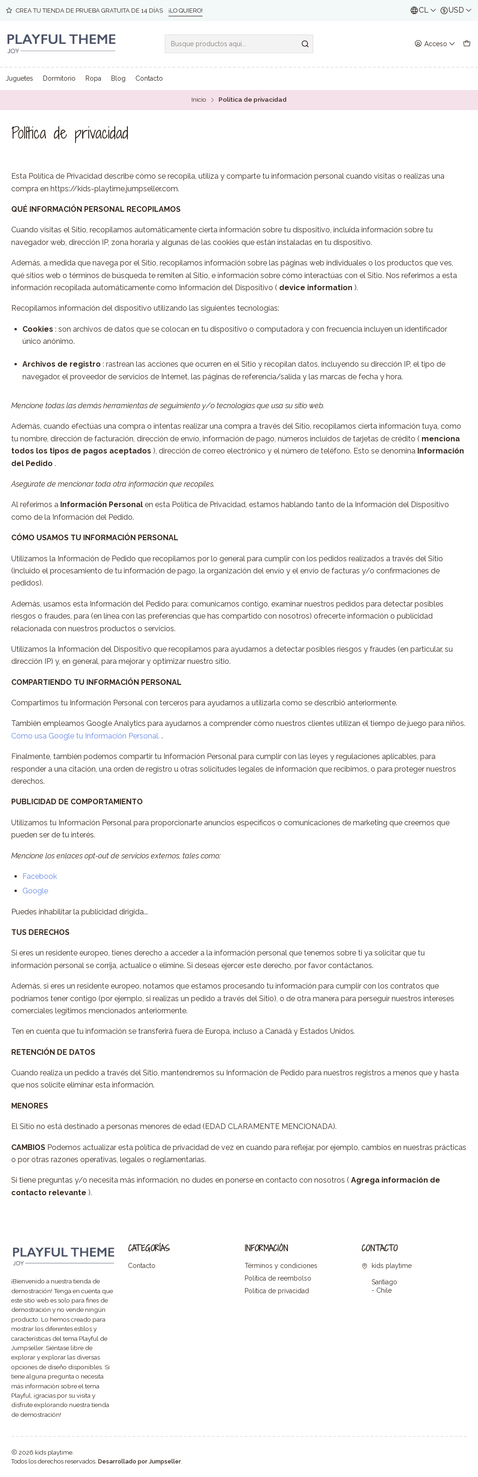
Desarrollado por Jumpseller (139, 1461)
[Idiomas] (423, 10)
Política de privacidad (277, 1291)
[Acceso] (435, 44)
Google (35, 890)
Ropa (93, 78)
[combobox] (239, 44)
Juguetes (19, 78)
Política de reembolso (278, 1278)
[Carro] (466, 44)
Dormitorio (59, 78)
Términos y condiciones (281, 1265)
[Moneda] (456, 10)
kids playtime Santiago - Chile (386, 1278)
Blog (118, 78)
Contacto (149, 78)
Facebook (39, 876)
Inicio (198, 100)
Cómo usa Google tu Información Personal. (85, 736)
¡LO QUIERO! (186, 10)
